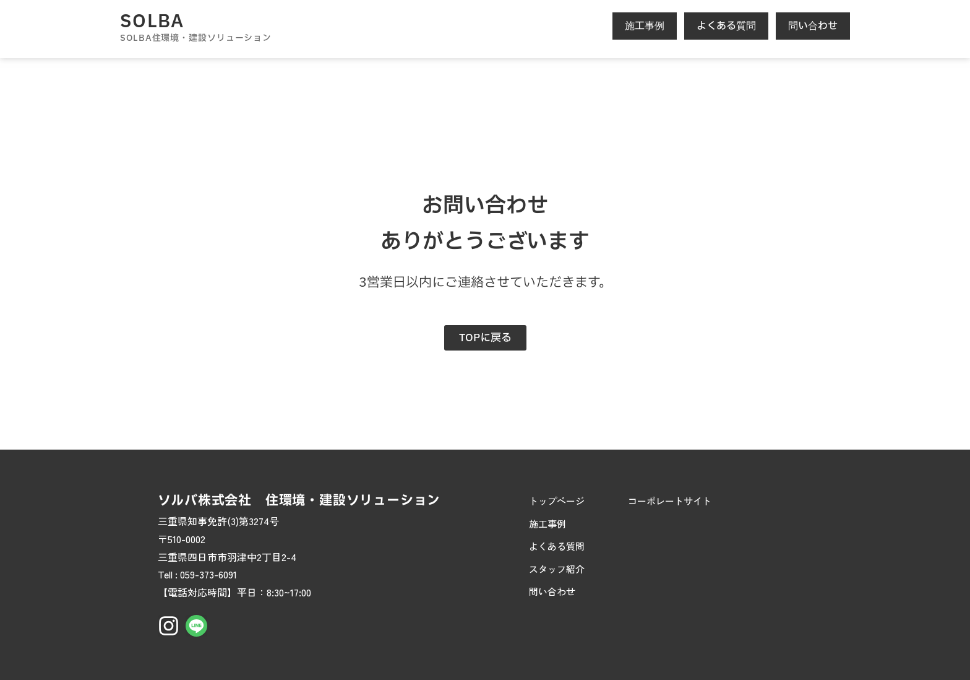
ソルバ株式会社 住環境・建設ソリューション (299, 500)
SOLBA (152, 21)
